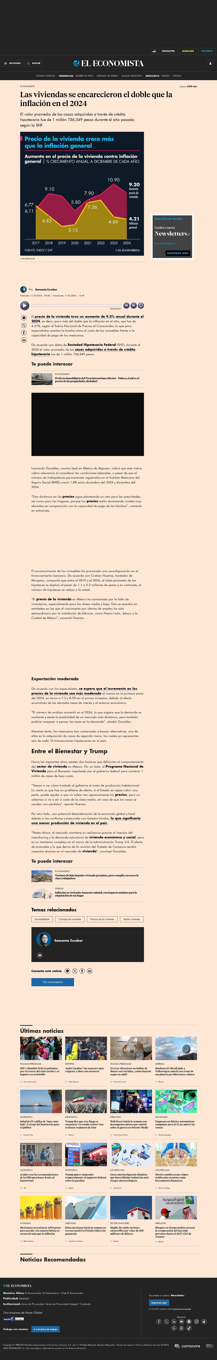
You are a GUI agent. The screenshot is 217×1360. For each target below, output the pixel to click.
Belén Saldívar (29, 1241)
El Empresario (51, 1293)
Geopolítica (26, 1117)
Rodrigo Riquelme (165, 1135)
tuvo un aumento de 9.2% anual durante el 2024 (87, 318)
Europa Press (28, 1135)
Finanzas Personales (30, 1064)
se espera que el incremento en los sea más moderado (84, 690)
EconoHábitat (27, 86)
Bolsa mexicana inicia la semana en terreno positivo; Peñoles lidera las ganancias (85, 1230)
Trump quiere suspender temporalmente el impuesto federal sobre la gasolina (86, 1177)
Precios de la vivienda (102, 919)
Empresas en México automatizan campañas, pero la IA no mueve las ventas (175, 1124)
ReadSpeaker (115, 308)
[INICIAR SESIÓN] (210, 63)
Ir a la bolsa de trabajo (45, 1329)
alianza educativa (131, 76)
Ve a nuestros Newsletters (164, 243)
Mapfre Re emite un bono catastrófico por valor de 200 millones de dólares (127, 1230)
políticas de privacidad (182, 1309)
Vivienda (59, 888)
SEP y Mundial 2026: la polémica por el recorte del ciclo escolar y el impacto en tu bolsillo (40, 1071)
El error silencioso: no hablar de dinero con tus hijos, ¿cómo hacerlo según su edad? (131, 1071)
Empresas (159, 1064)
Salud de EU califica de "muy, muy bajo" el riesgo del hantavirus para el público (40, 1124)
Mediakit (24, 1298)
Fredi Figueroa (74, 1082)
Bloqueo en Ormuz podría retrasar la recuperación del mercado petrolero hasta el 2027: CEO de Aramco (175, 1232)
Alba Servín (118, 1188)
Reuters (161, 1082)
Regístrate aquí (159, 1302)
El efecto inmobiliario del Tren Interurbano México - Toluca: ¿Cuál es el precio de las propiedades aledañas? (97, 380)
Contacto (85, 1304)
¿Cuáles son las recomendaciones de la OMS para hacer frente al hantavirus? (39, 1177)
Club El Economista (72, 1293)
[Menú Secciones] (12, 63)
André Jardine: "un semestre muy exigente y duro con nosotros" (84, 1070)
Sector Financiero (119, 1223)
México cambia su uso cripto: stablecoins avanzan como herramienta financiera (172, 1177)
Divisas (177, 76)
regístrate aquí (178, 253)
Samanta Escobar (46, 289)
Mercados (115, 1117)
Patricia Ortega (164, 1188)
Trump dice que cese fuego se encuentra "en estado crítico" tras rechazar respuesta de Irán (84, 1124)
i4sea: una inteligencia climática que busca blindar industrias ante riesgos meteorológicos (129, 1177)
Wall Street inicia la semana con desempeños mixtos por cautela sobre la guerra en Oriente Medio (129, 1124)
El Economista (33, 1293)
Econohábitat (42, 919)
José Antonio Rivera (121, 1135)
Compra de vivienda (70, 919)
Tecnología (161, 1117)
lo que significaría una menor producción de (86, 820)
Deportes (69, 1064)
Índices (165, 76)
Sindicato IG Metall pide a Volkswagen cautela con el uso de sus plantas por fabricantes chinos (175, 1071)
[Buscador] (33, 63)
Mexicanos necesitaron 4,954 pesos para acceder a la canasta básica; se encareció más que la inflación (40, 1230)
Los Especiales (117, 1170)
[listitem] (24, 305)
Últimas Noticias (45, 76)
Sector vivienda (131, 919)
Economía (25, 1223)
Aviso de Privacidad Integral (62, 1304)
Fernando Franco (30, 1082)
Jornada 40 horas (107, 76)
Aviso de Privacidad (32, 1304)
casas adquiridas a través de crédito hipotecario (83, 351)
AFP (25, 1188)
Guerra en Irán (84, 76)
